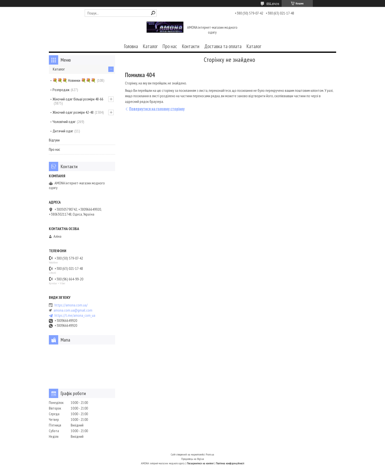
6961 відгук (272, 3)
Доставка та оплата (223, 46)
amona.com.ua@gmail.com (73, 310)
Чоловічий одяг (64, 121)
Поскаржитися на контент (200, 463)
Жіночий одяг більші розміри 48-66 (78, 98)
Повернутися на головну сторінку (157, 108)
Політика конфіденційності (230, 463)
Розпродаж (61, 89)
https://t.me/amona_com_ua (75, 315)
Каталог (150, 46)
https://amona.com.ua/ (71, 305)
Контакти (190, 46)
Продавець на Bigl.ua (192, 459)
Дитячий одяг (63, 130)
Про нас (170, 46)
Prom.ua (210, 454)
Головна (131, 46)
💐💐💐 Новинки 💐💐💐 (74, 80)
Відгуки (54, 140)
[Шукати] (153, 12)
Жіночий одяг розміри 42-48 (73, 112)
